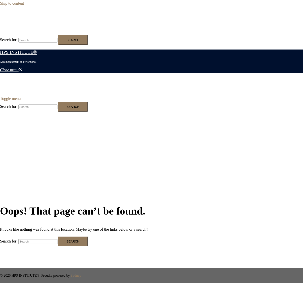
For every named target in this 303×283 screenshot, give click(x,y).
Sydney (76, 275)
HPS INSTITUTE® (18, 17)
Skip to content (12, 3)
